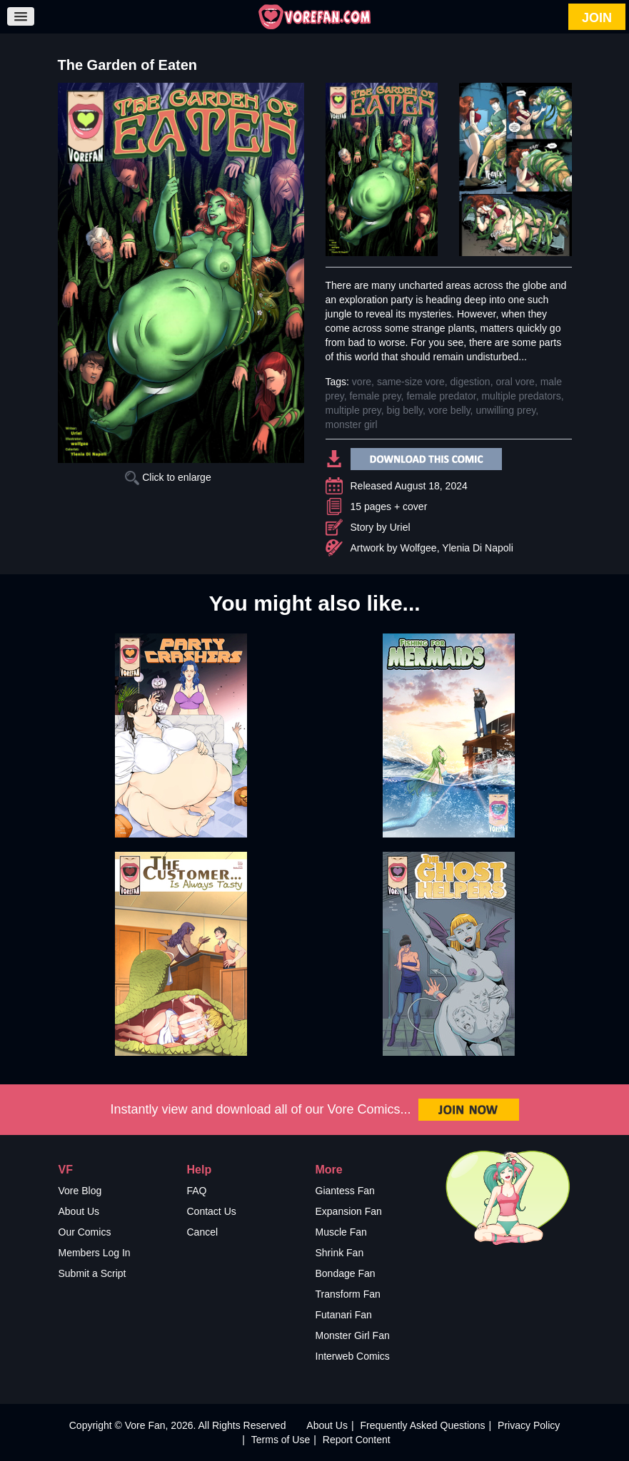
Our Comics (85, 1232)
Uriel (400, 527)
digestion (470, 381)
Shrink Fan (340, 1252)
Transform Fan (348, 1294)
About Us (79, 1211)
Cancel (202, 1232)
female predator (440, 396)
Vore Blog (80, 1190)
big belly (405, 410)
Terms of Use (280, 1439)
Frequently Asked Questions (422, 1425)
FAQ (197, 1190)
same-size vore (411, 381)
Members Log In (95, 1252)
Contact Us (211, 1211)
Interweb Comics (353, 1356)
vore (361, 381)
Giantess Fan (345, 1190)
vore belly (449, 410)
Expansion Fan (349, 1211)
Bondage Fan (346, 1273)
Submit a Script (92, 1273)
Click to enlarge (168, 477)
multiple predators (520, 396)
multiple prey (353, 410)
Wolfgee (419, 548)
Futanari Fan (344, 1314)
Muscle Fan (341, 1232)
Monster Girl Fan (353, 1335)
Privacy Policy (529, 1425)
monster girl (352, 424)
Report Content (357, 1439)
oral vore (514, 381)
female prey (375, 396)
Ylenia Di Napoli (477, 548)
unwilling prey (505, 410)
